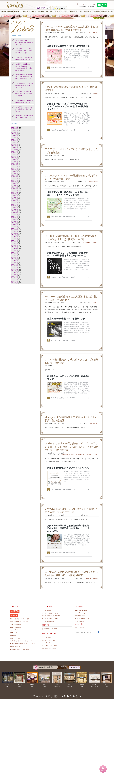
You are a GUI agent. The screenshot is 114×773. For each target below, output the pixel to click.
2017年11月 (15, 267)
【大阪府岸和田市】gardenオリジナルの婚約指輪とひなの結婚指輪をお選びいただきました (23, 76)
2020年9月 (14, 214)
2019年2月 (14, 245)
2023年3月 (14, 175)
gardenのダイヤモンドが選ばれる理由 (19, 649)
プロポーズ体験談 (46, 610)
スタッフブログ (14, 630)
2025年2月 (14, 142)
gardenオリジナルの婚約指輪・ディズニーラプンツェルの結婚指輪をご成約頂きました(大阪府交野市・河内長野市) (72, 447)
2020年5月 (14, 221)
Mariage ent (94, 423)
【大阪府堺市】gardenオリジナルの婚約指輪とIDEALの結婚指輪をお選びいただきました (23, 51)
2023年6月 (14, 171)
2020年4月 (14, 223)
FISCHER (95, 242)
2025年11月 (15, 127)
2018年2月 (14, 262)
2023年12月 (15, 163)
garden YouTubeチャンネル (82, 618)
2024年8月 (14, 153)
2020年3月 (14, 224)
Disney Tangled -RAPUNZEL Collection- (73, 454)
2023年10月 (15, 165)
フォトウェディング (85, 11)
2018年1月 (14, 264)
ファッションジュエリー (28, 11)
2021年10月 (15, 192)
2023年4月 (14, 173)
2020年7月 (14, 218)
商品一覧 (17, 11)
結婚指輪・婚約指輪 (7, 11)
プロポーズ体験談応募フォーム (50, 613)
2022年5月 (14, 180)
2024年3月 (14, 161)
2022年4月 (14, 182)
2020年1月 (14, 228)
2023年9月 (14, 166)
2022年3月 (14, 183)
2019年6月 (14, 240)
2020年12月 (15, 209)
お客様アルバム (73, 11)
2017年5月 (14, 277)
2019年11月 (15, 231)
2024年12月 (15, 146)
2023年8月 (14, 168)
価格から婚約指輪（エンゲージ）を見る (20, 619)
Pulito (89, 32)
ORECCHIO (86, 242)
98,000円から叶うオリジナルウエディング (21, 641)
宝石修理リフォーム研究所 (49, 648)
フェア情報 (40, 11)
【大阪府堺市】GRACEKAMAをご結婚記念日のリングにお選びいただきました (24, 94)
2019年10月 (15, 233)
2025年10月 (15, 129)
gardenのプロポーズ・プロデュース (51, 628)
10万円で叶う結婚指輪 (15, 627)
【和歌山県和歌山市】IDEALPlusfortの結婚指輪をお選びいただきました (24, 42)
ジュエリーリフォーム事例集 (49, 645)
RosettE (95, 93)
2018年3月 (14, 260)
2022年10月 (15, 176)
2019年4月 (14, 243)
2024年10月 (15, 149)
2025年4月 (14, 139)
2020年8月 (14, 216)
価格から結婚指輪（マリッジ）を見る (19, 621)
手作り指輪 (49, 11)
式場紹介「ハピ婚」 (15, 638)
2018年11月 (15, 247)
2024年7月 (14, 154)
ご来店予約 (96, 11)
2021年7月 (14, 197)
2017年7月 (14, 274)
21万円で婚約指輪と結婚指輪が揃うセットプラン (22, 643)
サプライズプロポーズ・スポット (50, 618)
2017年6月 (14, 276)
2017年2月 (14, 283)
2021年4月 (14, 202)
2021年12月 (15, 188)
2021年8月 (14, 195)
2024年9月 (14, 151)
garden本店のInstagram (81, 613)
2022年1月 (14, 187)
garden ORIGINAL (92, 454)
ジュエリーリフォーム (60, 11)
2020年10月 (15, 212)
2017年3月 (14, 281)
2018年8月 (14, 252)
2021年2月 (14, 206)
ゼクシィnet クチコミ (80, 621)
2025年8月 (14, 132)
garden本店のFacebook (81, 610)
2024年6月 (14, 156)
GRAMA (95, 32)
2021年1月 (14, 207)
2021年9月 (14, 194)
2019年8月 (14, 236)
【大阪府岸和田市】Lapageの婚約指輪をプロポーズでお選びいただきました (24, 85)
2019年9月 (14, 235)
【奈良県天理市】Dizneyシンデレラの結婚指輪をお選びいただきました (23, 109)
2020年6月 (14, 219)
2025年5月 (14, 137)
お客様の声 (13, 635)
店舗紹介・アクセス (107, 11)
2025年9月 (14, 130)
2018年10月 (15, 248)
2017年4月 (14, 279)
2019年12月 (15, 230)
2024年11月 (15, 147)
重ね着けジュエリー (15, 646)
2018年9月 (14, 250)
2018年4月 (14, 259)
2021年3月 (14, 204)
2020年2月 (14, 226)
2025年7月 (14, 134)
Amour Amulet (93, 181)
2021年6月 (14, 199)
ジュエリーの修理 (46, 637)
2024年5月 (14, 158)
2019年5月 (14, 242)
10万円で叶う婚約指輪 (15, 624)
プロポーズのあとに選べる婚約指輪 (51, 616)
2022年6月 (14, 178)
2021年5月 (14, 200)
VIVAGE (95, 515)
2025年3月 (14, 141)
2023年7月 (14, 170)
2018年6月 (14, 255)
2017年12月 (15, 266)
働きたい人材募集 (79, 628)
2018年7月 (14, 254)
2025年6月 (14, 135)
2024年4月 (14, 159)
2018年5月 (14, 257)
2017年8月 (14, 272)
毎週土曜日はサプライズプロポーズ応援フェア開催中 (57, 15)
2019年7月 (14, 238)
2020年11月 (15, 211)
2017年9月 (14, 271)
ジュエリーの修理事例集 (48, 640)
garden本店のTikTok (80, 615)
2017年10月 (15, 269)
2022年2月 (14, 185)
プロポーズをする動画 (48, 621)
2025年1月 (14, 144)
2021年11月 (15, 190)
